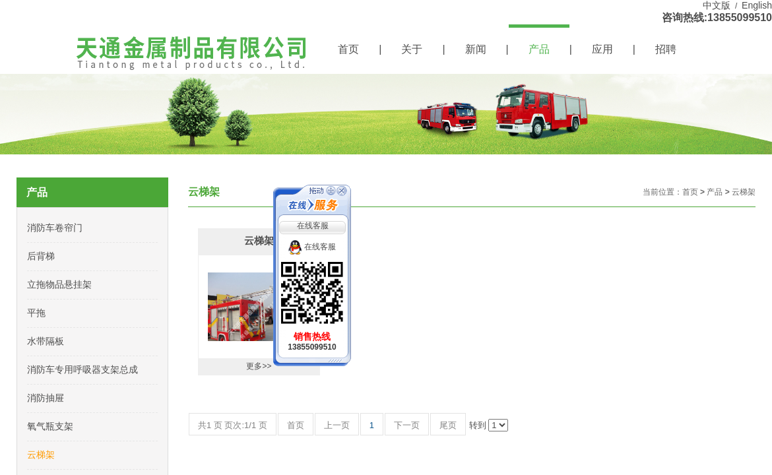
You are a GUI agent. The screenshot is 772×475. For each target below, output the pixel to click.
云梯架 (744, 192)
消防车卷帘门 (54, 227)
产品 (539, 49)
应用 (602, 49)
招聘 (665, 49)
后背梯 (41, 256)
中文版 (716, 5)
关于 (411, 49)
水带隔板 (45, 341)
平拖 (36, 312)
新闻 (475, 49)
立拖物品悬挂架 (59, 284)
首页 (348, 49)
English (757, 5)
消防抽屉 (45, 398)
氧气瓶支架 (50, 426)
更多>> (258, 366)
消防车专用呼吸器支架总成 (82, 369)
